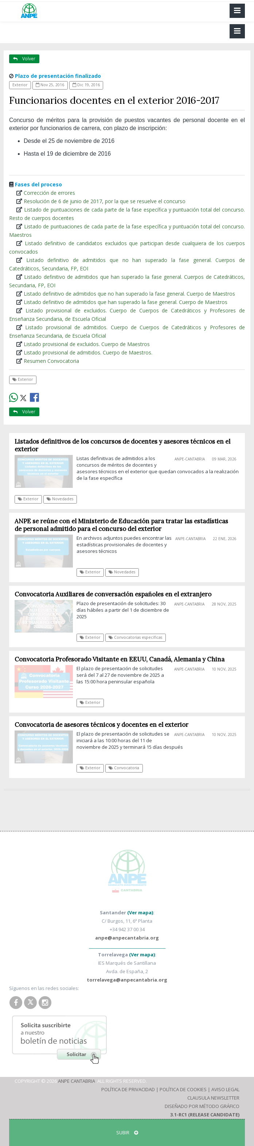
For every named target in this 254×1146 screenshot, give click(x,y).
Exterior (19, 84)
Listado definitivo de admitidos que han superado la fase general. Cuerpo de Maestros (125, 302)
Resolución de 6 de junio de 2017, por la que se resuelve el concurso (104, 201)
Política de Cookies (183, 1089)
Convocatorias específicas (135, 637)
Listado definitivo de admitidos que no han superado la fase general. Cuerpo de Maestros (129, 293)
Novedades (60, 498)
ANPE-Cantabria (190, 459)
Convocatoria (124, 767)
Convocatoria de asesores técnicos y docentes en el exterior (101, 725)
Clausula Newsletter (213, 1097)
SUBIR (127, 1132)
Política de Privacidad (128, 1089)
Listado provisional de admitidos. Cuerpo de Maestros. (88, 352)
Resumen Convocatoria (51, 360)
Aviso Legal (225, 1089)
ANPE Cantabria (76, 1081)
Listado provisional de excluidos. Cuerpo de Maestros (87, 344)
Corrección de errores (49, 192)
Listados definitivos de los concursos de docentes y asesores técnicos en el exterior (122, 445)
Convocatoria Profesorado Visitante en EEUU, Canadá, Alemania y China (119, 659)
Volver (24, 59)
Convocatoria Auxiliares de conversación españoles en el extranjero (113, 594)
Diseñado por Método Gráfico (202, 1106)
